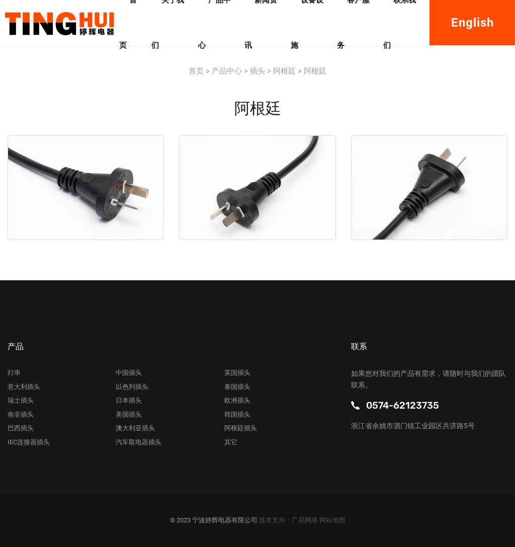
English (472, 23)
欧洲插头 (237, 400)
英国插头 (237, 372)
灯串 (14, 372)
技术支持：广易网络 (289, 520)
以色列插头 (132, 386)
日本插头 (129, 400)
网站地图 (332, 520)
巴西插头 (21, 428)
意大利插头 (24, 386)
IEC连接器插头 (29, 442)
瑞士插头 (21, 400)
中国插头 (129, 372)
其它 (230, 442)
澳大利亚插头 (135, 428)
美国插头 (129, 414)
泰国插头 (237, 386)
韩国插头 (237, 414)
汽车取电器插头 (138, 442)
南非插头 (21, 414)
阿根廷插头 (240, 428)
